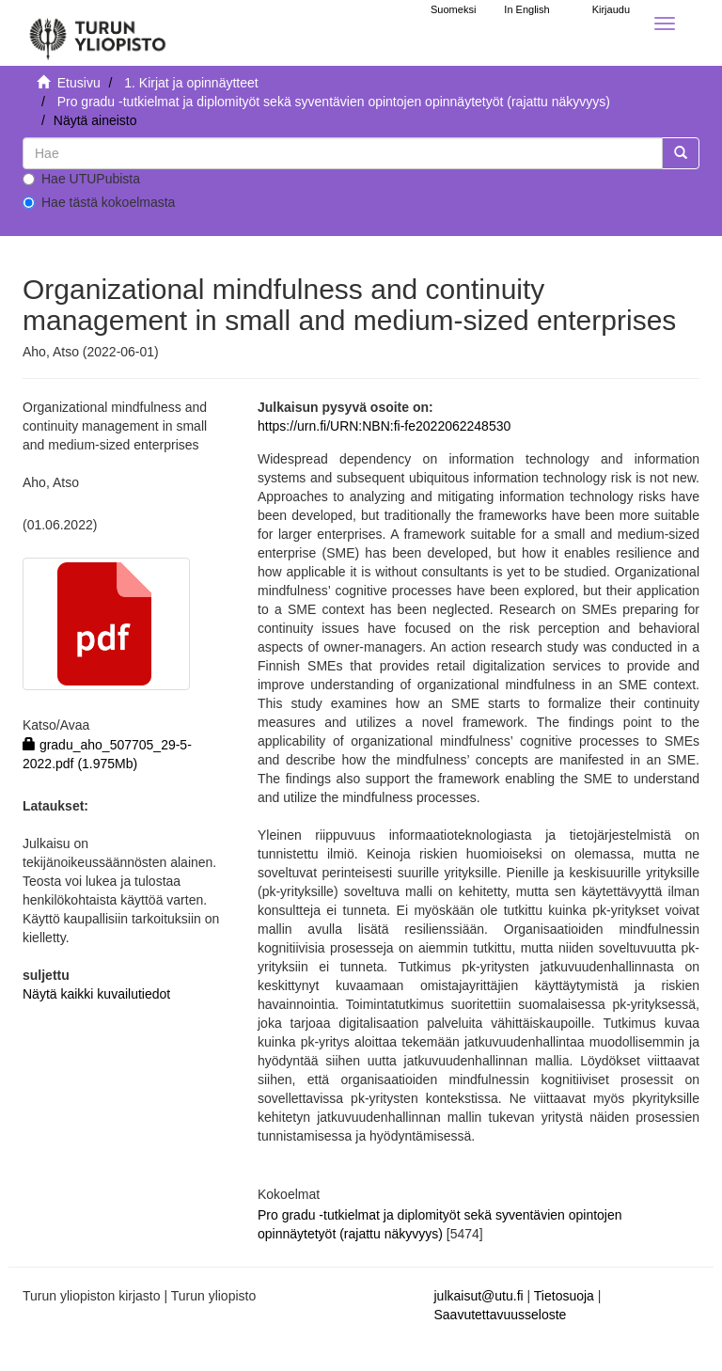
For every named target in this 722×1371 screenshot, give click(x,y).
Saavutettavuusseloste (500, 1314)
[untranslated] (343, 153)
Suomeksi (453, 9)
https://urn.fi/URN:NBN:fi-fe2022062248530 (384, 425)
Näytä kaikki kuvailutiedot (96, 993)
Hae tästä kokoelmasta (99, 202)
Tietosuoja (564, 1295)
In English (526, 9)
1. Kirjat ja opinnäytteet (191, 82)
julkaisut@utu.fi (479, 1295)
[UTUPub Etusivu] (97, 33)
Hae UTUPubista (81, 178)
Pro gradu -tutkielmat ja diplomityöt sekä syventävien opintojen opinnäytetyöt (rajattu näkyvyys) (333, 101)
